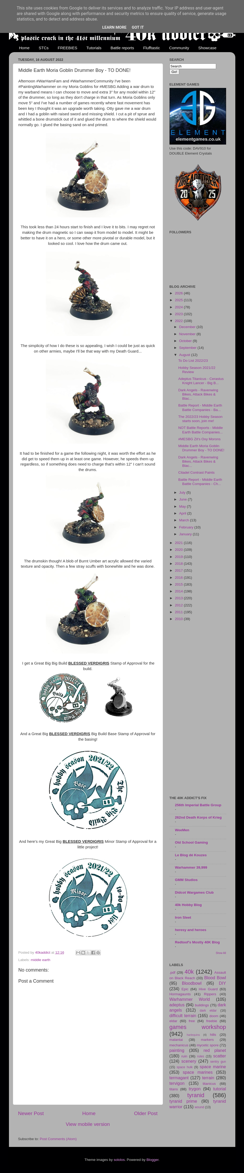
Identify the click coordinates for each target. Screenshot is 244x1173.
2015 (179, 584)
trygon (195, 1088)
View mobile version (88, 1124)
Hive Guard (208, 989)
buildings (202, 1005)
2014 (179, 591)
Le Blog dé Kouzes (191, 855)
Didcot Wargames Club (194, 892)
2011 (179, 612)
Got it (138, 27)
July (183, 492)
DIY (222, 983)
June (183, 499)
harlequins (193, 1034)
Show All (221, 953)
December (188, 327)
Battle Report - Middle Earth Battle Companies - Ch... (200, 482)
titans (174, 1089)
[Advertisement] (198, 709)
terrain (208, 1077)
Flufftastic (151, 48)
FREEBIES (67, 48)
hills (213, 1035)
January (186, 534)
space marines (198, 1072)
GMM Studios (186, 880)
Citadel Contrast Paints (196, 472)
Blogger (153, 1160)
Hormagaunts (180, 994)
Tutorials (93, 48)
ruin (184, 1056)
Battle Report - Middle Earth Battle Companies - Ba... (200, 407)
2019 (179, 557)
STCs (44, 48)
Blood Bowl (215, 977)
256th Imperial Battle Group (198, 805)
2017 (179, 570)
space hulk (185, 1067)
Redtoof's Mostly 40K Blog (197, 942)
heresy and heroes (190, 930)
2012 (179, 605)
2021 (179, 543)
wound (199, 1107)
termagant (179, 1077)
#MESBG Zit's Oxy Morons (199, 439)
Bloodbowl (192, 983)
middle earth (40, 960)
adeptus (177, 1004)
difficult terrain (183, 1015)
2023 (179, 314)
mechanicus (179, 1045)
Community (179, 48)
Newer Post (31, 1113)
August (185, 355)
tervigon (177, 1083)
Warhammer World (190, 999)
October (186, 341)
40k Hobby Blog (188, 905)
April (183, 513)
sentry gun (218, 1061)
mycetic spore (207, 1045)
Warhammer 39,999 (191, 867)
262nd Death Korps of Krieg (198, 817)
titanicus (209, 1084)
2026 (179, 293)
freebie (211, 1021)
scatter (219, 1055)
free (192, 1021)
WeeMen (182, 830)
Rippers (210, 994)
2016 (179, 578)
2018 (179, 564)
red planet (214, 1050)
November (188, 334)
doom (213, 1016)
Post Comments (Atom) (58, 1139)
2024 (179, 307)
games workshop (198, 1027)
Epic (185, 989)
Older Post (145, 1113)
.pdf (173, 972)
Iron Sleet (183, 917)
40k (189, 971)
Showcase (207, 48)
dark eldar (208, 1010)
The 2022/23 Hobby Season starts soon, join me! (200, 419)
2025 (179, 300)
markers (207, 1040)
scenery (188, 1061)
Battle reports (122, 48)
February (187, 527)
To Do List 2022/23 (193, 361)
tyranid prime (183, 1101)
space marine (213, 1066)
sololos (119, 1160)
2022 (179, 321)
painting (177, 1050)
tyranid (196, 1095)
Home (24, 48)
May (183, 506)
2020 (179, 550)
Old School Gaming (191, 842)
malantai (176, 1040)
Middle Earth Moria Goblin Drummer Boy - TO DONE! (201, 448)
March (184, 520)
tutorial (219, 1088)
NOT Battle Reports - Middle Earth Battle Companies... (200, 430)
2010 (179, 619)
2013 (179, 598)
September (188, 348)
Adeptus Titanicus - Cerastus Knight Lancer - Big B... (201, 381)
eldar (173, 1021)
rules (200, 1056)
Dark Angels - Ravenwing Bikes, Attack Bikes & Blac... (198, 394)
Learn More (114, 27)
